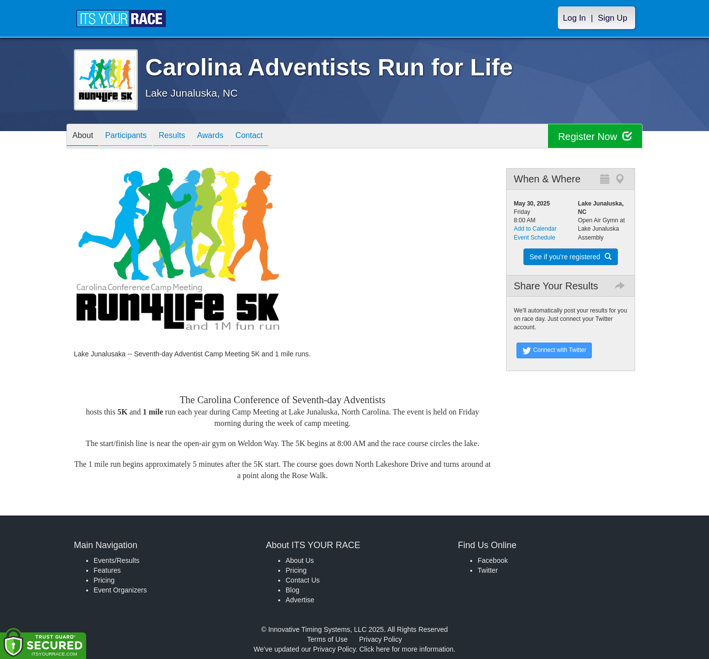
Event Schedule (534, 237)
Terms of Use (327, 639)
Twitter (488, 570)
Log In (574, 18)
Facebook (493, 560)
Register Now (595, 136)
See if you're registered (571, 257)
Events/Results (116, 560)
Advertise (300, 600)
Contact (271, 136)
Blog (292, 590)
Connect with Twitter (554, 350)
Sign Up (612, 18)
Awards (228, 136)
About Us (300, 560)
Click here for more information (406, 649)
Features (107, 570)
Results (184, 136)
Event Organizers (120, 590)
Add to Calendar (535, 228)
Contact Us (303, 580)
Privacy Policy (380, 639)
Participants (133, 136)
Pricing (104, 580)
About (85, 136)
